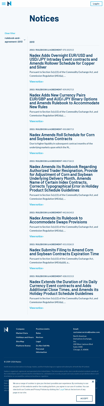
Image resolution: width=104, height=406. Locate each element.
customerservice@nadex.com (86, 332)
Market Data (22, 333)
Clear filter (10, 33)
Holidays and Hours (25, 337)
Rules (38, 333)
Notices (39, 337)
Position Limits (43, 329)
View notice (36, 81)
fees (5, 383)
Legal (38, 341)
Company (20, 329)
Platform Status (23, 345)
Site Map (20, 341)
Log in (96, 3)
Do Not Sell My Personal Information (43, 348)
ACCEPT (84, 398)
